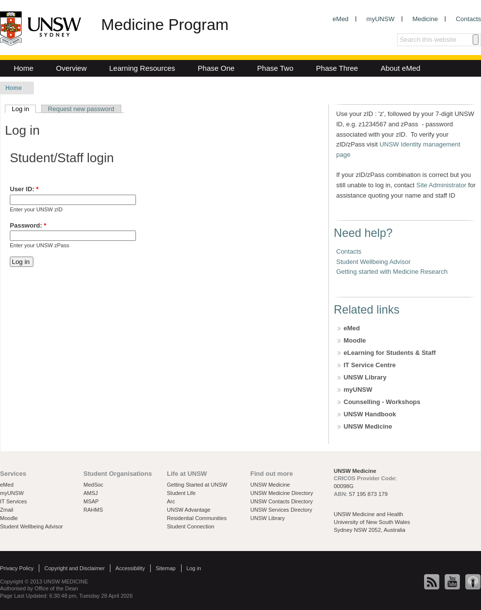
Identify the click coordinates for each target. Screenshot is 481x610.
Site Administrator (441, 185)
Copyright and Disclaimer (74, 568)
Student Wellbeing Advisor (373, 261)
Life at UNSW (187, 473)
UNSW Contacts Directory (281, 501)
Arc (171, 501)
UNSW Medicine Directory (281, 493)
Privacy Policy (16, 568)
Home (23, 68)
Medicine (425, 19)
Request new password (81, 109)
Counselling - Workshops (382, 402)
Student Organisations (117, 473)
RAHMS (93, 510)
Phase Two (275, 68)
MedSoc (93, 485)
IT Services (13, 501)
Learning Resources (142, 68)
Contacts (468, 19)
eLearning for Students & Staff (390, 352)
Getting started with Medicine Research (392, 271)
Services (13, 473)
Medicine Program (165, 24)
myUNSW (381, 19)
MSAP (91, 501)
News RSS (432, 582)
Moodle (355, 340)
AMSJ (90, 493)
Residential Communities (197, 518)
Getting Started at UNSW (197, 485)
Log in (24, 109)
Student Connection (190, 526)
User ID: (24, 189)
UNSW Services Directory (281, 510)
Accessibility (130, 568)
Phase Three (337, 68)
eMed (341, 19)
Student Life (181, 493)
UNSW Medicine (368, 426)
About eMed (400, 68)
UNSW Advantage (189, 510)
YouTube (452, 582)
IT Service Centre (370, 365)
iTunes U (473, 582)
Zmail (6, 510)
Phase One (216, 68)
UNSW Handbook (370, 414)
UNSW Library (365, 377)
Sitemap (165, 568)
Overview (71, 68)
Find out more (271, 473)
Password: (28, 225)
